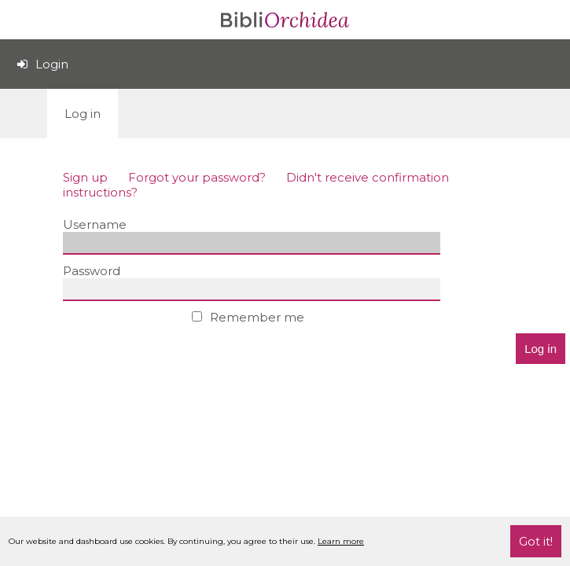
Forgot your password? (197, 177)
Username (95, 224)
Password (91, 270)
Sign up (85, 177)
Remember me (248, 317)
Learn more (341, 541)
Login (42, 64)
